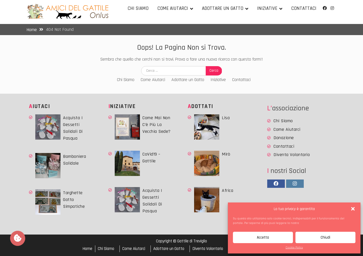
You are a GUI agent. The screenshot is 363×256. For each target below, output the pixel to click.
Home (87, 249)
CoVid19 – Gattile (151, 157)
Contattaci (303, 8)
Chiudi (325, 237)
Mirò (226, 154)
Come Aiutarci (172, 8)
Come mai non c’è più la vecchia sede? (156, 124)
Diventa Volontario (292, 155)
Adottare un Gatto (222, 8)
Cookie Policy (294, 247)
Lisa (226, 118)
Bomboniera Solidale (74, 159)
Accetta (263, 237)
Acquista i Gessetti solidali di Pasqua (73, 128)
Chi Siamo (138, 8)
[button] (352, 208)
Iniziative (267, 8)
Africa (227, 190)
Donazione (284, 138)
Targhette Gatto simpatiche (74, 199)
